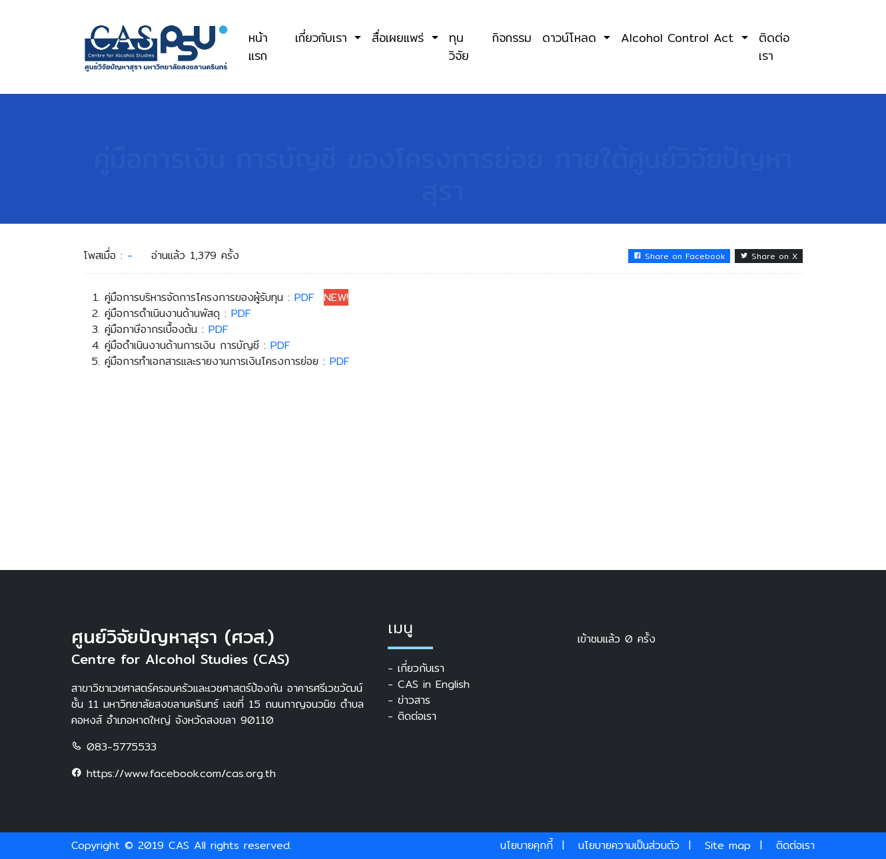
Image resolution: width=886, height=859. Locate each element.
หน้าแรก (258, 46)
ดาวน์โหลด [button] (571, 38)
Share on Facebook (679, 256)
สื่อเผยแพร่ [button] (400, 38)
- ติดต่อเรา (412, 716)
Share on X (768, 256)
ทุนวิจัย (459, 46)
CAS (179, 845)
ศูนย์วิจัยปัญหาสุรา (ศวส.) (172, 636)
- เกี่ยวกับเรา (416, 669)
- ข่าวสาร (409, 701)
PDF (304, 297)
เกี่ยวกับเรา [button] (323, 38)
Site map (728, 845)
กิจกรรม (512, 38)
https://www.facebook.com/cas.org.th (173, 773)
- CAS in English (429, 685)
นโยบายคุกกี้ (526, 845)
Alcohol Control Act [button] (679, 38)
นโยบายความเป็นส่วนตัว (628, 845)
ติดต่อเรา (774, 46)
